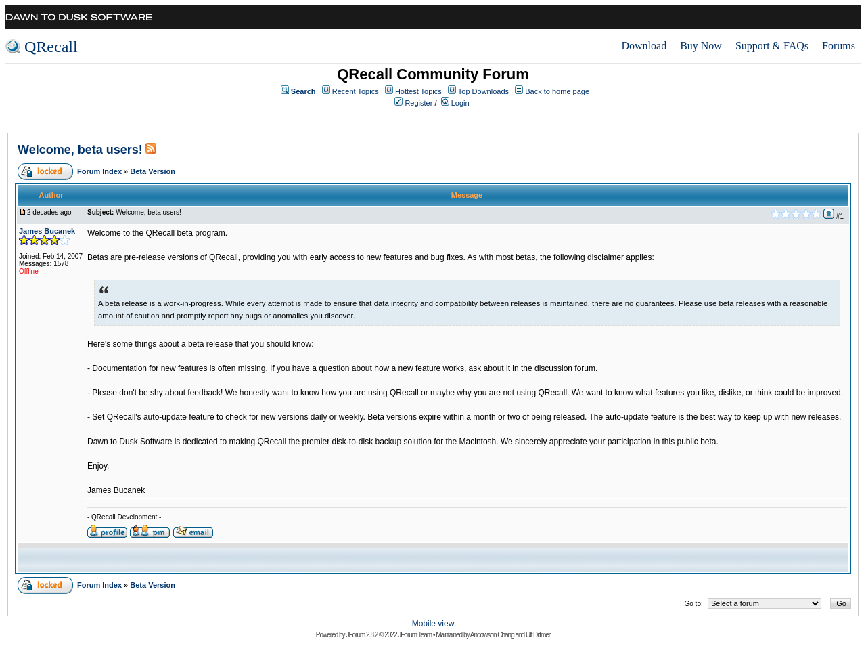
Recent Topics (355, 91)
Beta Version (152, 171)
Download (643, 45)
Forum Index (99, 171)
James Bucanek (47, 231)
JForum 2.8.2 (362, 635)
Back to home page (557, 91)
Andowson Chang (492, 635)
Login (460, 103)
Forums (838, 45)
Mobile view (433, 623)
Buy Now (701, 45)
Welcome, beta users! (80, 149)
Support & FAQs (771, 45)
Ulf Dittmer (538, 635)
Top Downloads (483, 91)
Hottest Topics (418, 91)
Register (418, 103)
